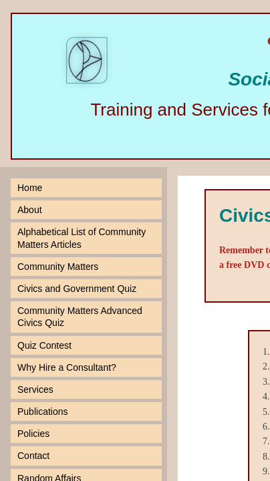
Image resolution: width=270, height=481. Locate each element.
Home (29, 187)
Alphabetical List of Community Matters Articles (81, 237)
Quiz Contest (44, 345)
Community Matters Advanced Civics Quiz (79, 316)
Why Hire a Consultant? (66, 367)
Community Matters (57, 266)
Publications (42, 411)
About (29, 209)
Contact (33, 455)
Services (35, 389)
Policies (33, 433)
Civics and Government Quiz (76, 288)
